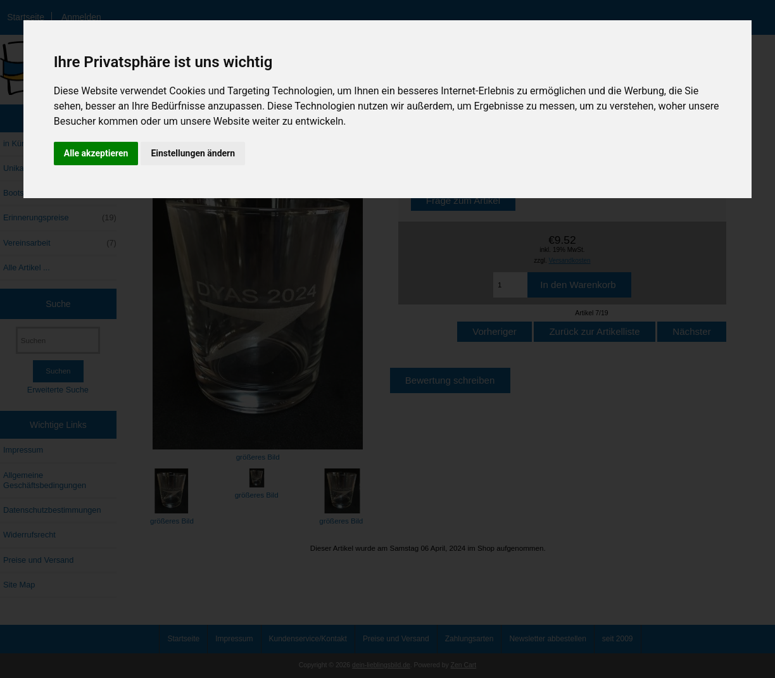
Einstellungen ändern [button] (193, 153)
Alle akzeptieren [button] (96, 153)
